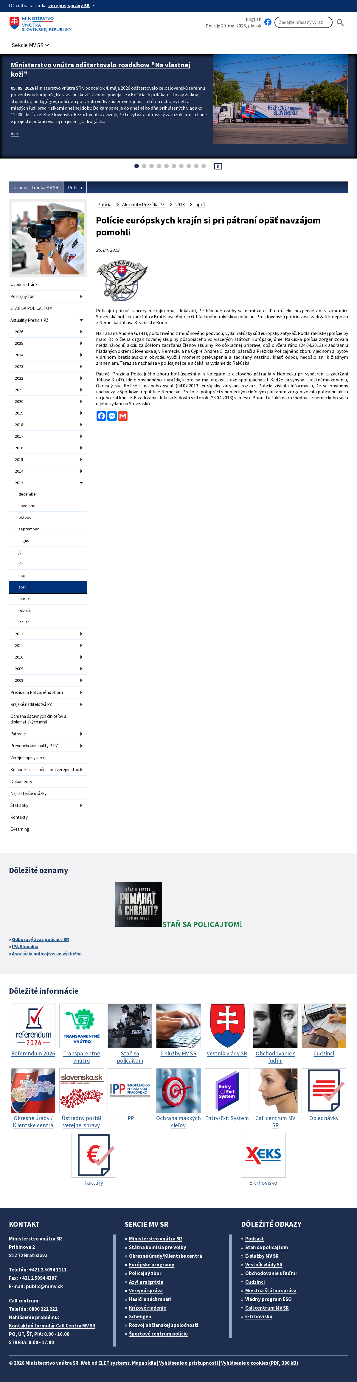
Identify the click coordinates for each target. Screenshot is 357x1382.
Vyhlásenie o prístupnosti (188, 1363)
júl (20, 552)
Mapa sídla (144, 1363)
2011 (19, 645)
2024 (19, 355)
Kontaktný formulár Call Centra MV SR (52, 1325)
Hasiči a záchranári (150, 1299)
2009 (19, 668)
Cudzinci (255, 1282)
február (25, 610)
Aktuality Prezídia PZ (29, 320)
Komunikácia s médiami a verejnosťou (44, 769)
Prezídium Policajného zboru (36, 692)
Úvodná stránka (25, 284)
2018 (19, 424)
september (28, 529)
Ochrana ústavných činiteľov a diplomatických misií (38, 719)
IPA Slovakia (25, 946)
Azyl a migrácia (146, 1282)
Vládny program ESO (268, 1299)
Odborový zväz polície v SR (40, 939)
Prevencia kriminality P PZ (34, 746)
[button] (31, 43)
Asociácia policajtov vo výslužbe (47, 953)
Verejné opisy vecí (27, 757)
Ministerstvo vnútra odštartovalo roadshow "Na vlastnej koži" (100, 69)
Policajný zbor (23, 296)
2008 (19, 680)
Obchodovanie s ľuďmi (271, 1273)
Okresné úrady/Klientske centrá (165, 1256)
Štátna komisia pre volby (157, 1247)
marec (24, 598)
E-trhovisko (258, 1316)
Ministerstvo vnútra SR (155, 1238)
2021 (19, 389)
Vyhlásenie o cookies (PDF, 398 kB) (259, 1363)
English (253, 19)
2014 (19, 471)
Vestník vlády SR (264, 1264)
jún (21, 563)
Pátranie (18, 734)
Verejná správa (146, 1290)
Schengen (140, 1316)
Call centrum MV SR (267, 1308)
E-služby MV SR (262, 1256)
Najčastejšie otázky (28, 793)
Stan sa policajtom (266, 1247)
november (27, 505)
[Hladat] (340, 22)
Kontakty (19, 817)
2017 (19, 436)
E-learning (19, 829)
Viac (15, 133)
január (23, 622)
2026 (19, 331)
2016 (19, 448)
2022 (19, 378)
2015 (19, 459)
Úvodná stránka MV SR (35, 187)
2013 (19, 482)
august (24, 540)
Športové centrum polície (158, 1333)
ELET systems (114, 1363)
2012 (19, 633)
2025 (19, 343)
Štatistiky (19, 805)
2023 (19, 366)
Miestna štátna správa (271, 1290)
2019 (19, 413)
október (25, 517)
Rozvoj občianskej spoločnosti (163, 1325)
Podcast (254, 1238)
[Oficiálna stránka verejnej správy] (72, 5)
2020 (19, 401)
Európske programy (151, 1264)
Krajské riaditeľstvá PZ (31, 704)
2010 (19, 657)
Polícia (75, 187)
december (27, 494)
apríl (22, 587)
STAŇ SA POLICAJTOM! (32, 308)
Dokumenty (21, 781)
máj (21, 575)
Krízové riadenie (147, 1308)
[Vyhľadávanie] (303, 22)
